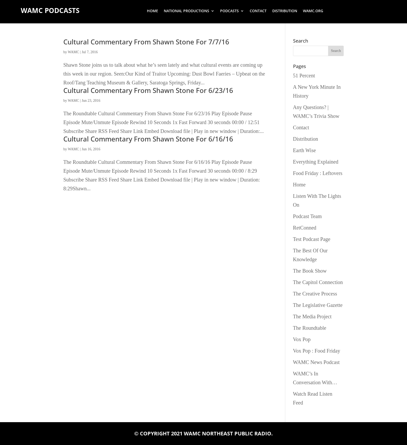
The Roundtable (309, 328)
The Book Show (310, 271)
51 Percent (304, 75)
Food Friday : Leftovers (318, 173)
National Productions (186, 11)
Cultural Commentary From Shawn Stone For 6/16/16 (148, 139)
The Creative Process (315, 293)
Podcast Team (307, 216)
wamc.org (313, 11)
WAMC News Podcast (316, 362)
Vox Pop (302, 339)
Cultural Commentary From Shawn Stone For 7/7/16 (146, 41)
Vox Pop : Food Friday (316, 351)
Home (152, 11)
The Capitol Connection (318, 282)
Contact (258, 11)
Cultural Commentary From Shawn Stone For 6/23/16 (148, 90)
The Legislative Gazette (318, 305)
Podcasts (229, 11)
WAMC (73, 52)
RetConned (304, 228)
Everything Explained (315, 162)
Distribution (284, 11)
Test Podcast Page (311, 239)
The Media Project (312, 316)
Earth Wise (304, 150)
